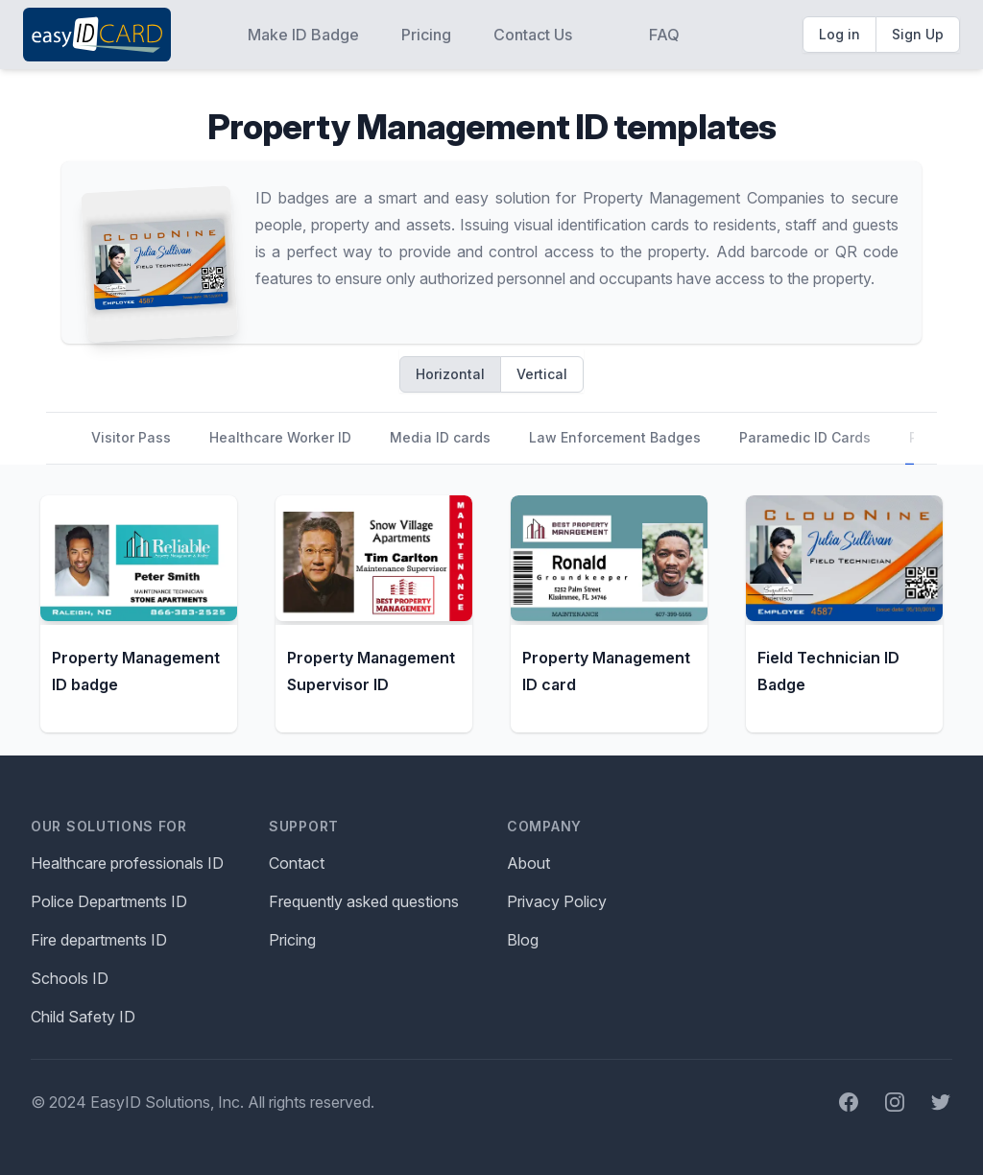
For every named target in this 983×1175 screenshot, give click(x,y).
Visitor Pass (131, 437)
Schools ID (69, 978)
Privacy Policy (557, 901)
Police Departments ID (109, 901)
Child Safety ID (83, 1016)
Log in (839, 34)
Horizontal (450, 374)
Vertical (541, 374)
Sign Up (918, 34)
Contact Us (532, 34)
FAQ (664, 34)
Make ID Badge (303, 34)
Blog (523, 939)
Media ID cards (440, 437)
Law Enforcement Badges (615, 437)
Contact (296, 863)
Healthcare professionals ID (127, 863)
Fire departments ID (99, 939)
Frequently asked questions (364, 901)
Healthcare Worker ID (280, 437)
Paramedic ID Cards (805, 437)
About (528, 863)
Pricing (426, 34)
